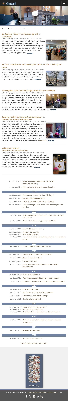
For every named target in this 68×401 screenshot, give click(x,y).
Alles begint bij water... (31, 234)
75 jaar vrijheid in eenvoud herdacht (37, 246)
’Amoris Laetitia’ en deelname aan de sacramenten (41, 312)
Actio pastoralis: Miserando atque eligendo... (39, 187)
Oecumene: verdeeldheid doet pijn (35, 296)
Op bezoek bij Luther (30, 289)
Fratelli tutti (42, 140)
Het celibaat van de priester (33, 309)
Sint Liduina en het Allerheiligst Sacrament (38, 292)
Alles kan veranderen (32, 275)
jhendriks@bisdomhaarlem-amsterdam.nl (42, 392)
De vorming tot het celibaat (32, 258)
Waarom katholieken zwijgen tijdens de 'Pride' (39, 221)
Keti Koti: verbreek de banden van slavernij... (39, 201)
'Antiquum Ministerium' (31, 232)
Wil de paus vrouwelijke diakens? (35, 307)
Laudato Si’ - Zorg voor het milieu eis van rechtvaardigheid (44, 281)
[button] (5, 15)
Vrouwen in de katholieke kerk (33, 198)
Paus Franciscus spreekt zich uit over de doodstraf (41, 278)
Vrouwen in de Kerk (30, 261)
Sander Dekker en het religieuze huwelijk (37, 254)
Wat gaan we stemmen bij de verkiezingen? (38, 195)
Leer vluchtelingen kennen (33, 229)
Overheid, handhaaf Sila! (32, 299)
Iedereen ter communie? (31, 330)
